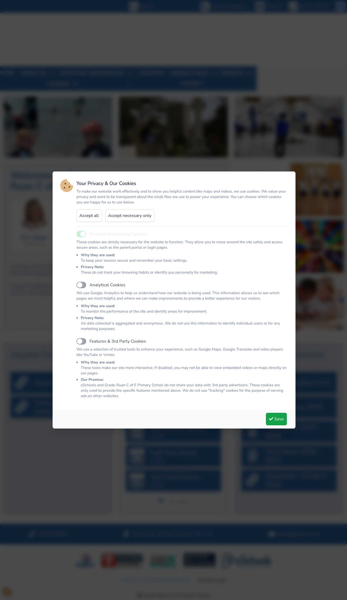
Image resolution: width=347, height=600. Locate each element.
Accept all (89, 216)
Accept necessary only (130, 216)
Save (276, 419)
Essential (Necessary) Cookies (118, 234)
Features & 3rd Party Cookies (117, 341)
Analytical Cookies (107, 285)
